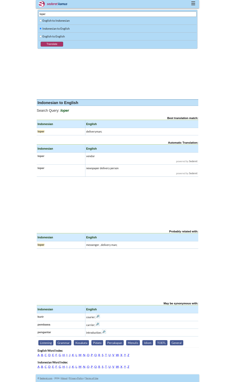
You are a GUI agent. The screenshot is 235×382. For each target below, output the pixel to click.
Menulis (133, 343)
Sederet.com (46, 378)
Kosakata (81, 343)
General (177, 343)
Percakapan (114, 343)
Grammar (63, 343)
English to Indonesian (56, 20)
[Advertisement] (117, 73)
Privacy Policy (76, 378)
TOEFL (161, 343)
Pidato (97, 343)
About (64, 378)
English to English (53, 36)
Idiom (147, 343)
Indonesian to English (56, 28)
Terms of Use (91, 378)
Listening (46, 343)
